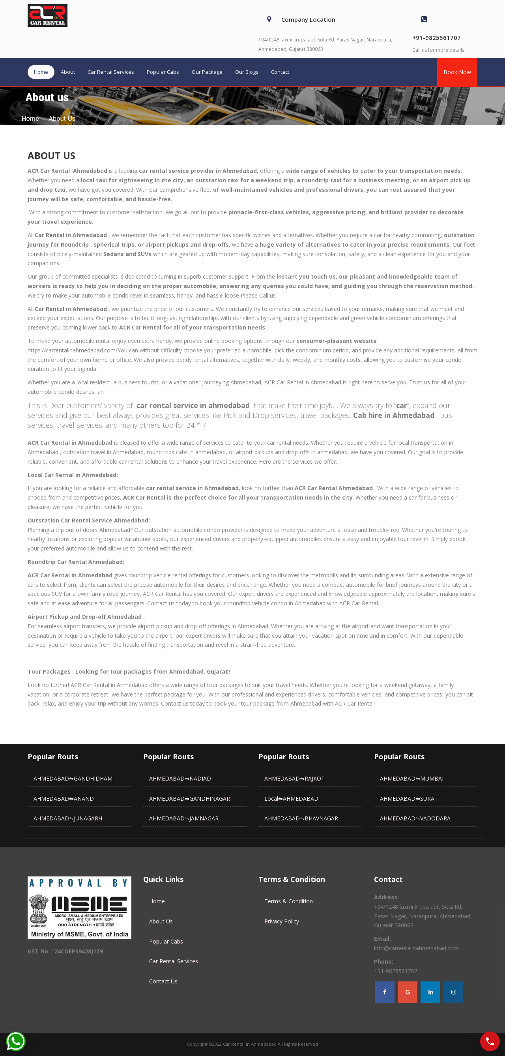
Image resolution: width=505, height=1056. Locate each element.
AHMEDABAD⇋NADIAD (180, 778)
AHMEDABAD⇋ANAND (64, 798)
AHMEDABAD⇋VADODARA (415, 818)
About (68, 71)
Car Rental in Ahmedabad (71, 235)
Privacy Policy (281, 921)
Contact (280, 71)
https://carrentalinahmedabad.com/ (73, 350)
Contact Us (163, 981)
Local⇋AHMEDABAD (291, 798)
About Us (161, 921)
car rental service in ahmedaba (191, 405)
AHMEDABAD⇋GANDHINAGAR (189, 798)
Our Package (207, 71)
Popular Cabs (163, 71)
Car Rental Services (111, 71)
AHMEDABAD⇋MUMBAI (411, 778)
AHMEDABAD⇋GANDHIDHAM (73, 778)
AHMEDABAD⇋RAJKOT (294, 778)
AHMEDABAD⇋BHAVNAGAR (301, 818)
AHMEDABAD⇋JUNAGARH (68, 818)
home (30, 118)
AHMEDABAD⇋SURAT (409, 798)
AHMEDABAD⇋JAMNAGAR (184, 818)
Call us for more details (438, 50)
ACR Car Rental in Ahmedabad (302, 382)
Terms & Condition (288, 901)
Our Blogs (246, 71)
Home (41, 71)
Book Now (457, 72)
